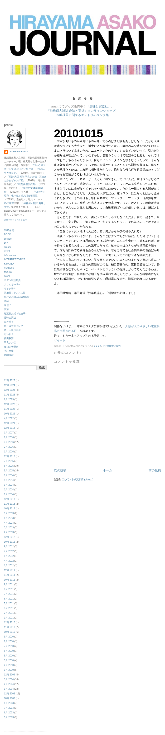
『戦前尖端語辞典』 (26, 184)
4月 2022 (9, 418)
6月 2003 (9, 712)
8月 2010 (9, 641)
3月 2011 (9, 608)
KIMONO (9, 263)
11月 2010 (9, 627)
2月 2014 (9, 489)
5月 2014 (9, 480)
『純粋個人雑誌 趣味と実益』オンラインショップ (81, 110)
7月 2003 (9, 708)
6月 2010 (9, 651)
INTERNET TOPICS (14, 259)
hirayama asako (18, 151)
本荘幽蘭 (9, 350)
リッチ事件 (10, 288)
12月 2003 (9, 693)
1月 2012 (9, 565)
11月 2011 (9, 575)
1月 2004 (9, 689)
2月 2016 (9, 447)
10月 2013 (9, 508)
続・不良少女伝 (12, 330)
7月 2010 (9, 646)
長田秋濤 (9, 338)
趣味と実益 (10, 317)
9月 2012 (9, 546)
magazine (9, 267)
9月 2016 (9, 437)
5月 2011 (9, 603)
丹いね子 (9, 334)
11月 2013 (9, 503)
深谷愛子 (9, 322)
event (7, 251)
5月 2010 (9, 655)
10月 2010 (9, 632)
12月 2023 (9, 390)
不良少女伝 (10, 342)
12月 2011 (9, 570)
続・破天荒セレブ (13, 326)
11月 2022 (9, 409)
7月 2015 (9, 461)
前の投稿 (155, 470)
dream (7, 247)
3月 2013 (9, 527)
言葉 (6, 309)
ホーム (107, 470)
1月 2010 (9, 670)
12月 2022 (9, 404)
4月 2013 (9, 522)
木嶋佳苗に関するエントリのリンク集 (82, 115)
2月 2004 (9, 684)
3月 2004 (9, 679)
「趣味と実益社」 (98, 106)
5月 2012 (9, 556)
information (112, 346)
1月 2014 (9, 494)
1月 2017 (9, 432)
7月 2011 (9, 594)
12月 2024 (9, 385)
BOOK (97, 346)
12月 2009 (9, 674)
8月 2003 (9, 703)
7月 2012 (9, 551)
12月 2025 (9, 380)
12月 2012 (9, 537)
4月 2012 (9, 560)
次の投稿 (60, 470)
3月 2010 (9, 660)
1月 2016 (9, 451)
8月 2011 (9, 589)
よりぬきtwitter (12, 284)
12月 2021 (9, 423)
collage (8, 238)
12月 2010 (9, 622)
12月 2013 (9, 499)
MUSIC (8, 272)
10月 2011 (9, 579)
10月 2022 (9, 413)
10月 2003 (9, 698)
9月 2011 (9, 584)
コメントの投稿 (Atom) (77, 479)
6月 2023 (9, 399)
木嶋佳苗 (9, 355)
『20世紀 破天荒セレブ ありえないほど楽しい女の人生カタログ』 (24, 169)
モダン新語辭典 (12, 280)
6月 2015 (9, 466)
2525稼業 (9, 203)
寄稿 (6, 301)
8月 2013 (9, 518)
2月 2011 (9, 613)
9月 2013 (9, 513)
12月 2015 (9, 456)
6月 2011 (9, 598)
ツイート (59, 340)
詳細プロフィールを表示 (15, 220)
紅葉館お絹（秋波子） (16, 313)
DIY (6, 243)
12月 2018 (9, 428)
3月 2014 (9, 485)
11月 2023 (9, 394)
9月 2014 (9, 475)
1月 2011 (9, 617)
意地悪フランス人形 (14, 292)
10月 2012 (9, 541)
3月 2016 (9, 442)
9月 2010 (9, 636)
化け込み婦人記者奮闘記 (17, 297)
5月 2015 (9, 470)
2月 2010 (9, 665)
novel (7, 276)
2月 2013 (9, 532)
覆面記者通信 (11, 346)
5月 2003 (9, 717)
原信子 (7, 305)
